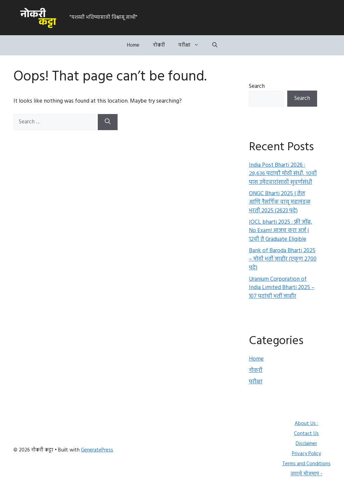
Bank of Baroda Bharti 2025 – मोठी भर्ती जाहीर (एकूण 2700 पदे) (282, 259)
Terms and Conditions (306, 464)
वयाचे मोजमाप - (306, 474)
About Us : (306, 424)
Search (257, 86)
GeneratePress (97, 450)
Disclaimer (306, 444)
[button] (215, 45)
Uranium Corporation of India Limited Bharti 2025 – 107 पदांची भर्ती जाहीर (281, 288)
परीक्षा (192, 45)
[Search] (108, 122)
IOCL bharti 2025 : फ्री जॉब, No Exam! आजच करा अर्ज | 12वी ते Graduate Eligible (280, 231)
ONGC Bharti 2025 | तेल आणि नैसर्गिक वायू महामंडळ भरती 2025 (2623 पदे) (279, 202)
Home (133, 45)
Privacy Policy (306, 454)
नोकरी (159, 45)
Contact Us (306, 434)
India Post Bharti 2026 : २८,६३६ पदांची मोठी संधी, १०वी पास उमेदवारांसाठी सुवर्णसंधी (283, 174)
